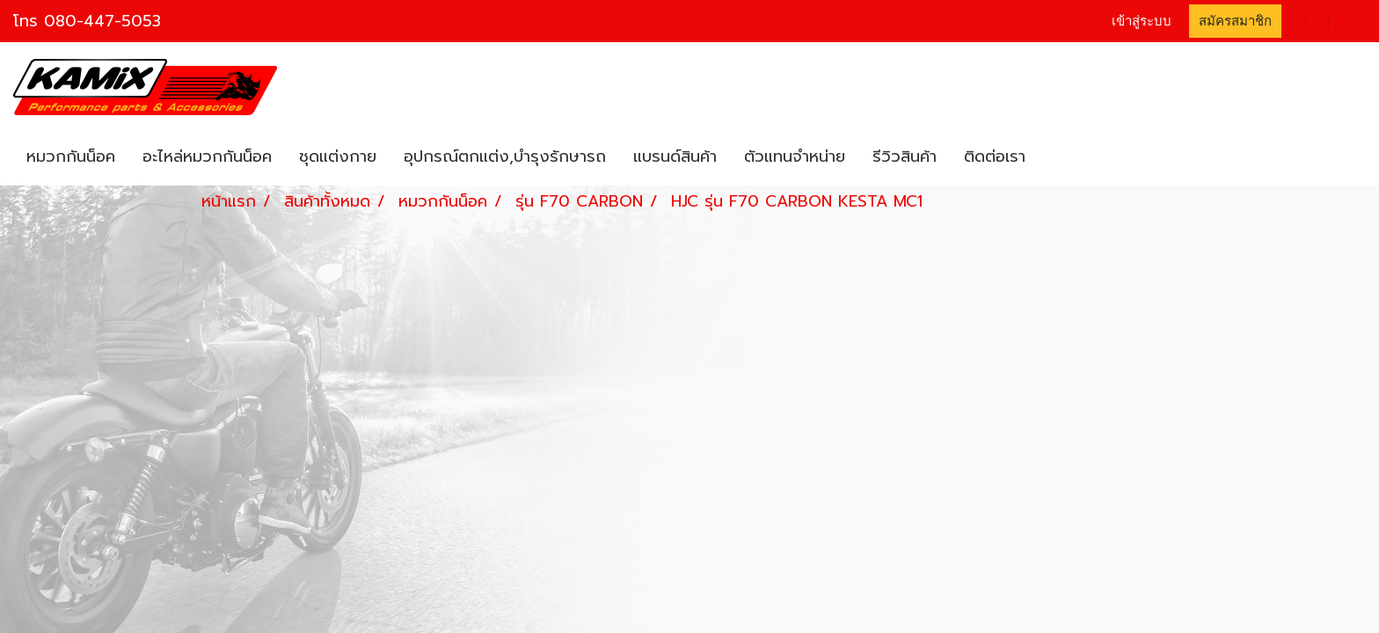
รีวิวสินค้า (904, 156)
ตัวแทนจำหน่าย (794, 156)
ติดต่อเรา (994, 156)
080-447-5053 (102, 21)
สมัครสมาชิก (1235, 21)
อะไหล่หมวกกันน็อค (207, 156)
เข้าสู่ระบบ (1141, 21)
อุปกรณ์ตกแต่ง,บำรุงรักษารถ (505, 156)
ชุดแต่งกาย (337, 156)
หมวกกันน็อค (70, 156)
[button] (1054, 157)
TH (1330, 21)
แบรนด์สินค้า (675, 156)
